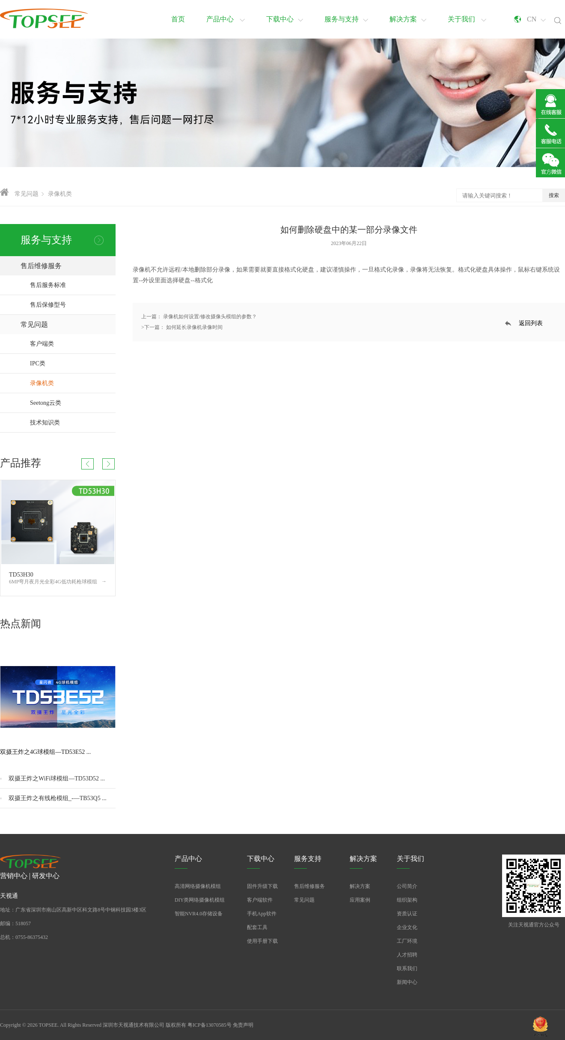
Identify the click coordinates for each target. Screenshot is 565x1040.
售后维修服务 (68, 265)
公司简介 (407, 886)
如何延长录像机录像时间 (194, 327)
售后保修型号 (48, 305)
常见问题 (27, 194)
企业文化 (407, 927)
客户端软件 (260, 900)
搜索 (554, 195)
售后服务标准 (48, 285)
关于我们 (467, 19)
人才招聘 (407, 955)
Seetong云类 (73, 402)
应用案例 (360, 900)
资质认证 (407, 914)
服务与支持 (346, 19)
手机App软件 (262, 914)
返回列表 (531, 323)
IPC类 (73, 363)
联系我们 (407, 968)
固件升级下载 (262, 886)
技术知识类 (73, 422)
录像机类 (60, 194)
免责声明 (243, 1025)
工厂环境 (407, 941)
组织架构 (407, 900)
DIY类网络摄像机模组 (200, 900)
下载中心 (284, 19)
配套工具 (257, 927)
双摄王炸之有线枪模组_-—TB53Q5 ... (58, 798)
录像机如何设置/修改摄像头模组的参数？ (209, 317)
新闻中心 (407, 982)
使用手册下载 (262, 941)
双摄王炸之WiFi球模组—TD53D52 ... (57, 778)
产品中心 (225, 19)
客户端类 (73, 343)
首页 (178, 19)
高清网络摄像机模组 (198, 886)
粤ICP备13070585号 (209, 1025)
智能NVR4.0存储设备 (199, 914)
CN (536, 19)
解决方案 (408, 19)
